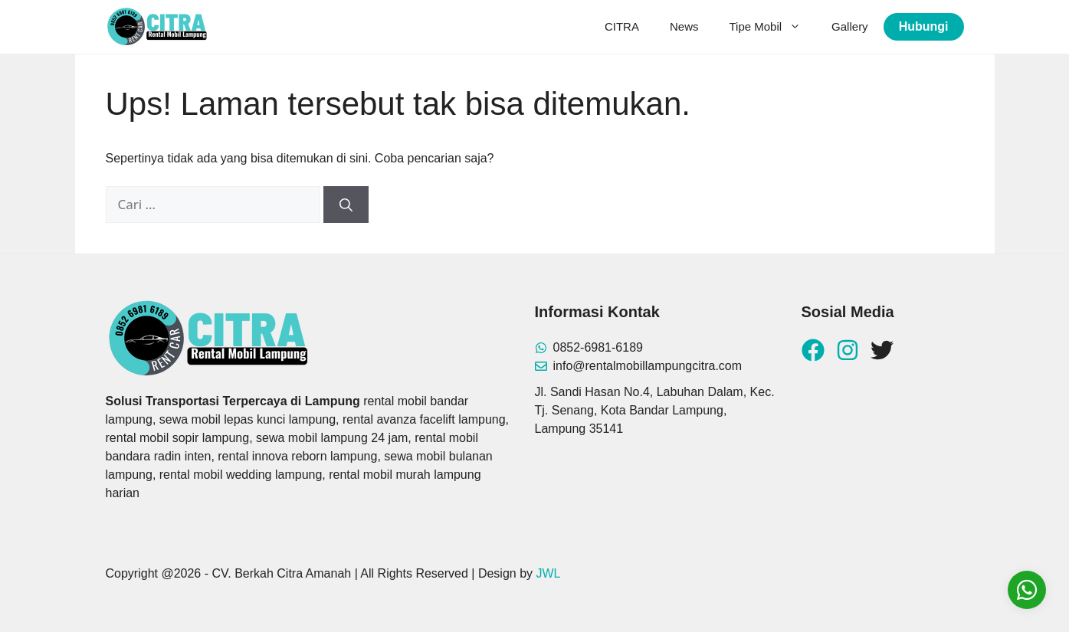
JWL (548, 573)
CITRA (622, 26)
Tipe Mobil (772, 27)
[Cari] (346, 204)
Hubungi (924, 26)
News (684, 26)
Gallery (849, 26)
